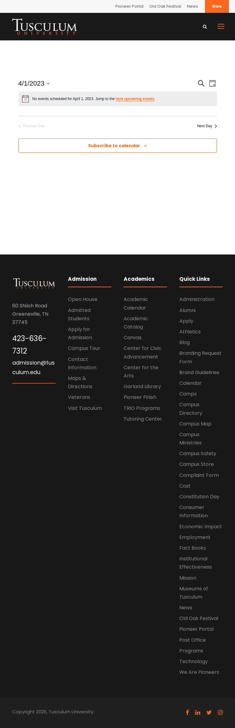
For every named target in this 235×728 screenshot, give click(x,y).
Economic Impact (200, 526)
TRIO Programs (142, 408)
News (192, 6)
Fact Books (192, 548)
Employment (195, 537)
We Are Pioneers (199, 672)
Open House (82, 299)
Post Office (192, 640)
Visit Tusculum (85, 408)
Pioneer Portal (129, 6)
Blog (184, 342)
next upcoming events (135, 99)
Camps (188, 393)
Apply (186, 321)
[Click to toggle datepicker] (34, 83)
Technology (193, 661)
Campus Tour (84, 348)
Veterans (79, 397)
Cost (185, 485)
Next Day (207, 126)
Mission (187, 577)
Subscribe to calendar (114, 146)
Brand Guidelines (199, 372)
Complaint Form (199, 475)
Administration (196, 299)
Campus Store (196, 464)
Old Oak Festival (165, 6)
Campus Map (195, 423)
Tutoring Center (143, 418)
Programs (191, 650)
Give (217, 6)
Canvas (133, 337)
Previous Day (31, 126)
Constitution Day (199, 496)
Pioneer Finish (140, 397)
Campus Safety (197, 453)
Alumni (187, 310)
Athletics (190, 331)
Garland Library (142, 386)
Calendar (190, 383)
